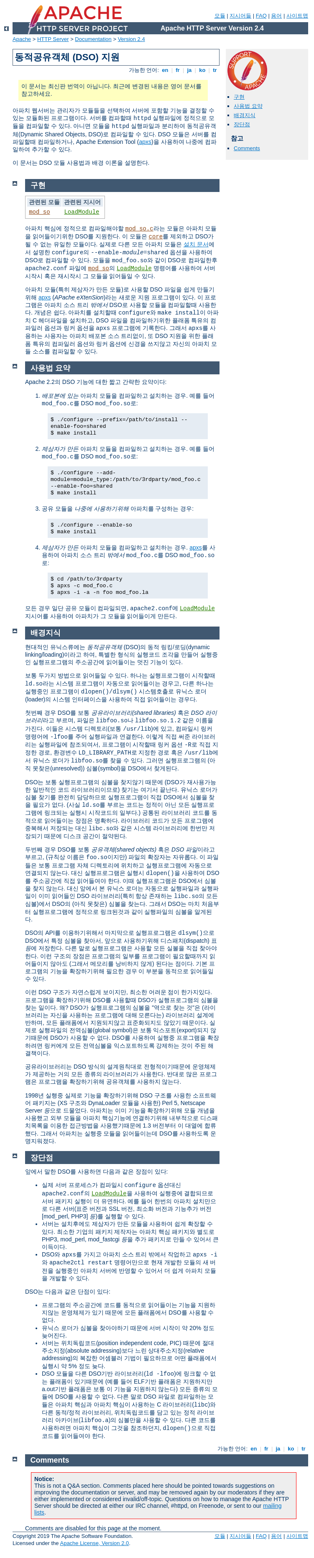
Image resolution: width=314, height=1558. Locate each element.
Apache (22, 39)
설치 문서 (196, 244)
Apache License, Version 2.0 (94, 1543)
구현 (239, 97)
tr (215, 70)
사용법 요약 (248, 106)
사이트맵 (297, 16)
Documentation (93, 39)
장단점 (242, 124)
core (156, 236)
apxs (145, 141)
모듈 (219, 16)
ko (202, 70)
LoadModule (81, 212)
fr (177, 70)
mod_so (39, 212)
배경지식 (244, 115)
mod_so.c (139, 228)
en (165, 70)
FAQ (261, 16)
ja (189, 70)
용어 (276, 16)
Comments (247, 148)
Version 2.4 (131, 39)
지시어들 (240, 16)
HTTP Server (53, 39)
